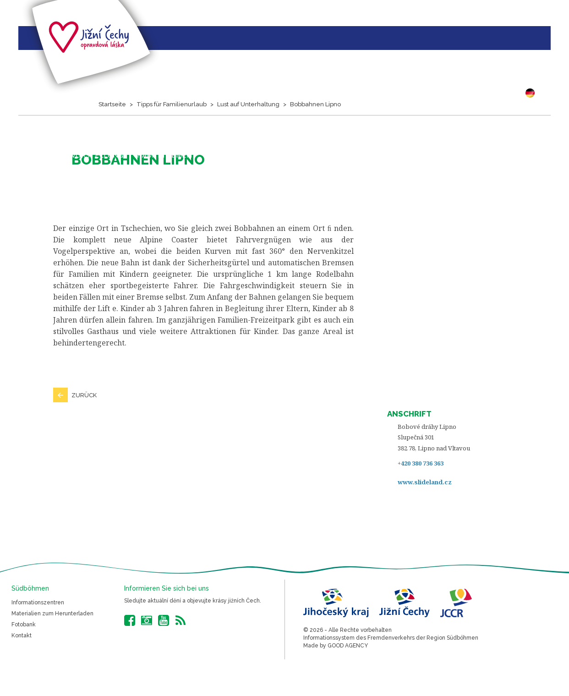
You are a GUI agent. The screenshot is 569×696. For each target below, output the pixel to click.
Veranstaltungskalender (257, 155)
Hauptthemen (164, 155)
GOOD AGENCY (348, 645)
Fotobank (23, 624)
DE (532, 93)
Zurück (84, 395)
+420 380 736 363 (420, 463)
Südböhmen (384, 155)
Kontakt (21, 635)
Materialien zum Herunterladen (52, 613)
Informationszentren (37, 602)
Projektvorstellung (81, 155)
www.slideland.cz (425, 482)
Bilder (334, 155)
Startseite (20, 155)
